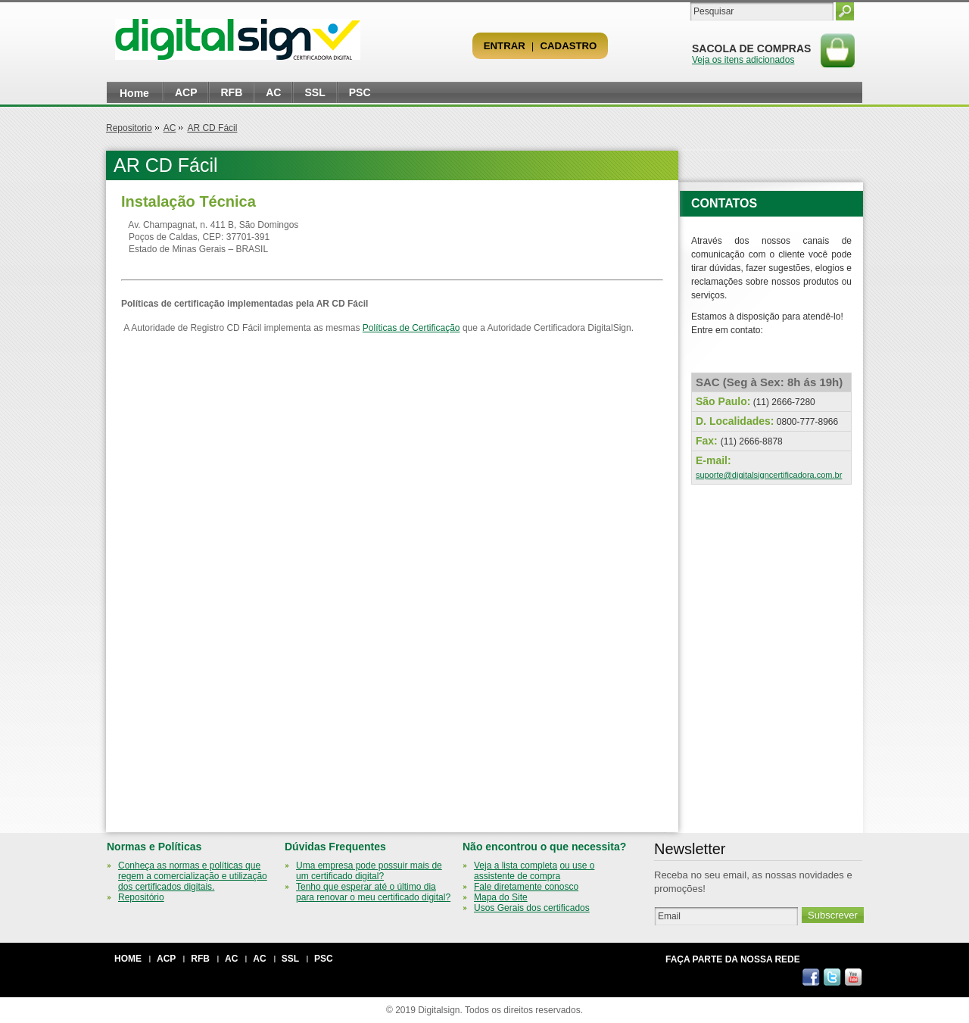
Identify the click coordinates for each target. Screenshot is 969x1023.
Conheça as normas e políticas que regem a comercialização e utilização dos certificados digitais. (192, 876)
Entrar (504, 45)
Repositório (141, 897)
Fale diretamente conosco (526, 886)
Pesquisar (845, 11)
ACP (186, 92)
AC (273, 92)
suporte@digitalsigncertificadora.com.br (769, 474)
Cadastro (569, 45)
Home (134, 93)
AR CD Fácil (212, 128)
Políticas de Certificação (411, 328)
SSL (314, 92)
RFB (231, 92)
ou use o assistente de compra (534, 870)
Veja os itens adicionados (743, 60)
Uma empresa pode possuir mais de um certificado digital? (369, 870)
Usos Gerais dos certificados (532, 908)
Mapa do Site (501, 897)
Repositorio (129, 128)
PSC (360, 92)
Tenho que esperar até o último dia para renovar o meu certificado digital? (373, 892)
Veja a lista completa (515, 865)
